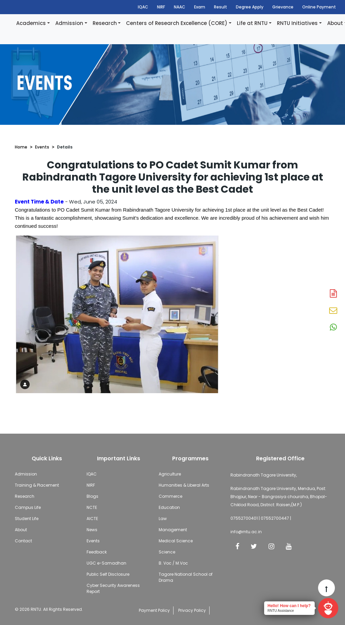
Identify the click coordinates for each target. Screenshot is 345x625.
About (21, 530)
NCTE (92, 507)
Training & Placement (37, 485)
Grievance (282, 7)
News (92, 530)
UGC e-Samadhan (106, 563)
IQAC (143, 7)
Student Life (26, 518)
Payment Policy (154, 610)
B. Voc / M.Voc (173, 563)
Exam (199, 7)
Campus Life (28, 507)
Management (173, 530)
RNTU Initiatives (297, 23)
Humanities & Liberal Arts (184, 485)
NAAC (179, 7)
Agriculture (170, 474)
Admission (69, 23)
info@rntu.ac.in (246, 532)
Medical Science (176, 541)
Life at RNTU (252, 23)
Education (169, 507)
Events (42, 147)
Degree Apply (249, 7)
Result (220, 7)
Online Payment (319, 7)
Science (167, 552)
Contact (23, 541)
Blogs (92, 496)
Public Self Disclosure (108, 574)
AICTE (92, 518)
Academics (31, 23)
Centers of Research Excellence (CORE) (176, 23)
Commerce (170, 496)
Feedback (97, 552)
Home (21, 147)
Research (105, 23)
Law (163, 518)
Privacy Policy (192, 610)
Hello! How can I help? (289, 605)
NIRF (161, 7)
